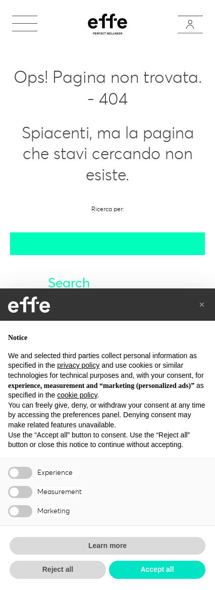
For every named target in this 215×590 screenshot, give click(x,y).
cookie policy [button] (77, 395)
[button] (202, 305)
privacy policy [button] (78, 365)
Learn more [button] (107, 546)
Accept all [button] (157, 569)
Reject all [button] (57, 569)
